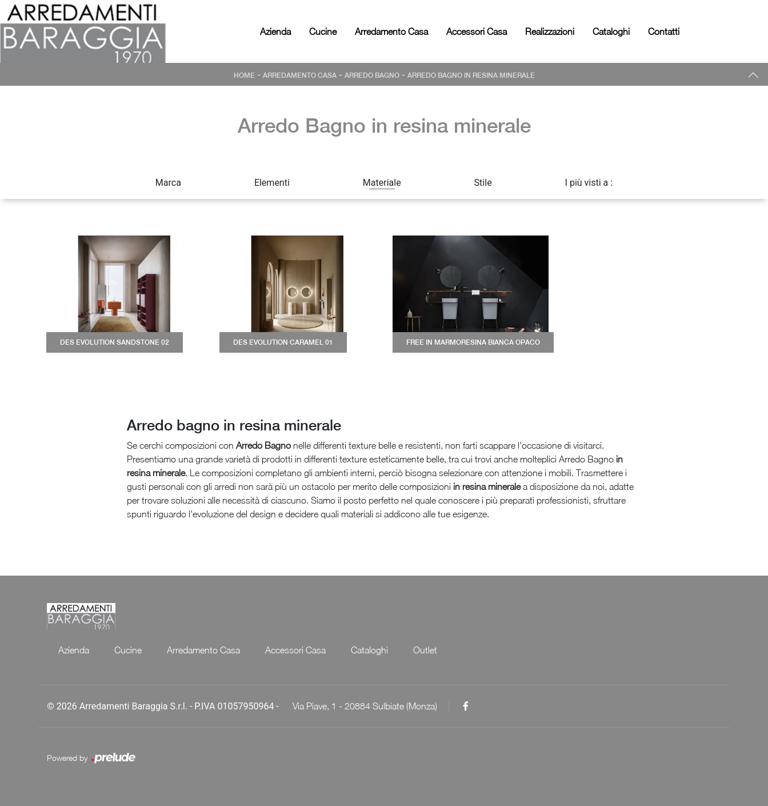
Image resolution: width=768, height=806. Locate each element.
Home (244, 75)
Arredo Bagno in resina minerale (471, 75)
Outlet (425, 650)
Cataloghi (611, 31)
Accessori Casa (476, 31)
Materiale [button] (382, 182)
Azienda (275, 31)
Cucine (323, 31)
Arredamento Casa (391, 31)
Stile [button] (483, 182)
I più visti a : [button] (589, 182)
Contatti (663, 31)
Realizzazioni (549, 31)
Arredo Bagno (372, 75)
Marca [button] (168, 182)
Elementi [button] (272, 182)
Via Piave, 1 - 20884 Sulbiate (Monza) (365, 706)
